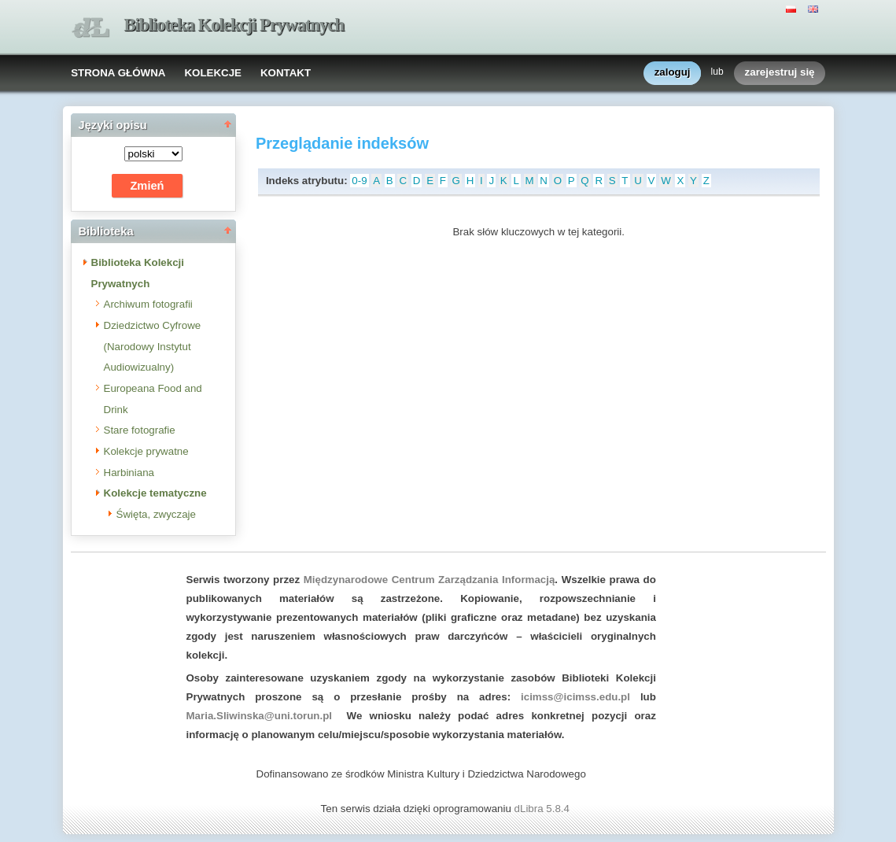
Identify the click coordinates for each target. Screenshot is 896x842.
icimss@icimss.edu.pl (575, 697)
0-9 (359, 180)
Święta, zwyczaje (156, 514)
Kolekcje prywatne (146, 451)
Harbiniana (129, 472)
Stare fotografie (139, 430)
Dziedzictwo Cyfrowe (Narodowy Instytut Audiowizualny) (152, 346)
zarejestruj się (780, 73)
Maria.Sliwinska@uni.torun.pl (259, 716)
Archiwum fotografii (148, 304)
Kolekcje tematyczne (155, 493)
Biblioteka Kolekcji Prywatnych (234, 25)
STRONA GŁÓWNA (118, 73)
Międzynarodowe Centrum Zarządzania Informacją (429, 579)
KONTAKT (285, 73)
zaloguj (672, 73)
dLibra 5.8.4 (543, 808)
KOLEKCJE (213, 73)
